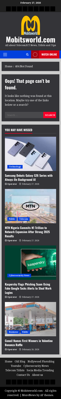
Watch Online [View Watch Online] (44, 54)
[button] (5, 54)
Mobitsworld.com (30, 39)
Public (12, 219)
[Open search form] (27, 54)
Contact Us (23, 375)
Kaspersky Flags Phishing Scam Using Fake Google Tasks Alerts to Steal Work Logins (28, 288)
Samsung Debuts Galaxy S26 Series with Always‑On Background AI (29, 177)
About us (37, 375)
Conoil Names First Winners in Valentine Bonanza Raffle (29, 343)
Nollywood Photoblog (41, 361)
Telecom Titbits (14, 370)
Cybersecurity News (19, 275)
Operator (12, 184)
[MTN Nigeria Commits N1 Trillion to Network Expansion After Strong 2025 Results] (30, 206)
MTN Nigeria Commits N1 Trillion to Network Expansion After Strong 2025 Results (27, 232)
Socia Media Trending (40, 370)
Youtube (16, 366)
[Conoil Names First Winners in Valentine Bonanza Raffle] (30, 319)
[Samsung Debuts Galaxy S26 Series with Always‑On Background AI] (30, 154)
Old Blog (20, 361)
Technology (15, 166)
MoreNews (29, 395)
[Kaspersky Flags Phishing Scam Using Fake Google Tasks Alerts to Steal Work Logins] (30, 262)
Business (13, 332)
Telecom (23, 219)
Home (8, 361)
